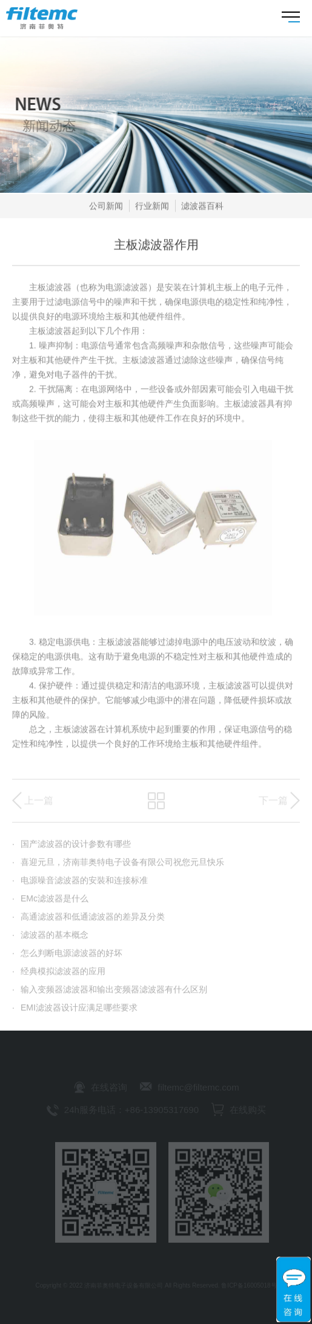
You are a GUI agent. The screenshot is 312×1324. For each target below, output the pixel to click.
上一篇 (38, 806)
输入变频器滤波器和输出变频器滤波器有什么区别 (109, 995)
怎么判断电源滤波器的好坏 (67, 958)
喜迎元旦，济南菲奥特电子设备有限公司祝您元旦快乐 (118, 867)
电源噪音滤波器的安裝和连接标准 (80, 886)
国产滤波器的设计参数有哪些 (71, 849)
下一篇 (273, 806)
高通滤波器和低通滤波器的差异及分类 (88, 922)
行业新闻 (152, 208)
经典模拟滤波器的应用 (58, 977)
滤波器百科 (202, 208)
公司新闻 (106, 208)
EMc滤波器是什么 (50, 904)
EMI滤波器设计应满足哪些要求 (75, 1013)
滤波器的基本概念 (50, 940)
